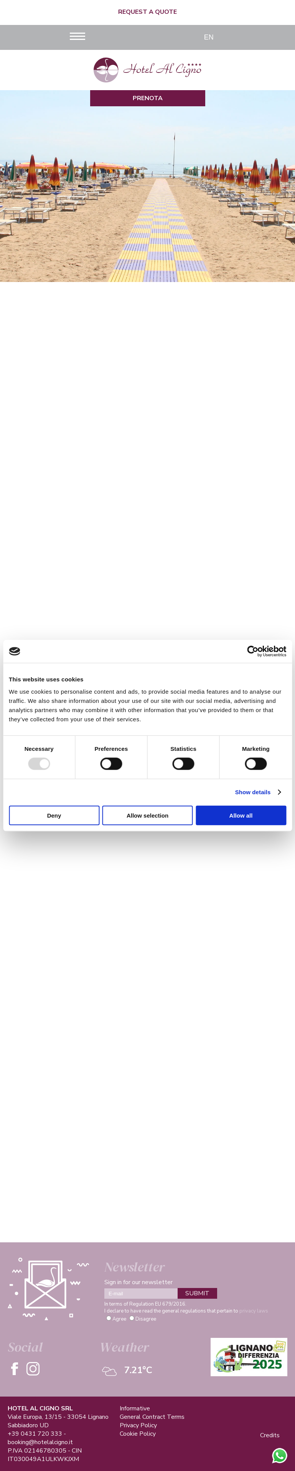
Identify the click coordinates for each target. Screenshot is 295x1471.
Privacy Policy (138, 1425)
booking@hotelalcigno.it (40, 1442)
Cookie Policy (138, 1434)
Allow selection (147, 815)
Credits (270, 1435)
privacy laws (253, 1311)
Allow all (241, 815)
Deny (54, 815)
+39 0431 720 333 (35, 1434)
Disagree (145, 1319)
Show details (253, 792)
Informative (135, 1408)
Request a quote (147, 12)
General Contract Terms (152, 1417)
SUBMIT (197, 1293)
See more (147, 584)
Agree (119, 1319)
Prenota (148, 98)
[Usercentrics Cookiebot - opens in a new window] (252, 651)
